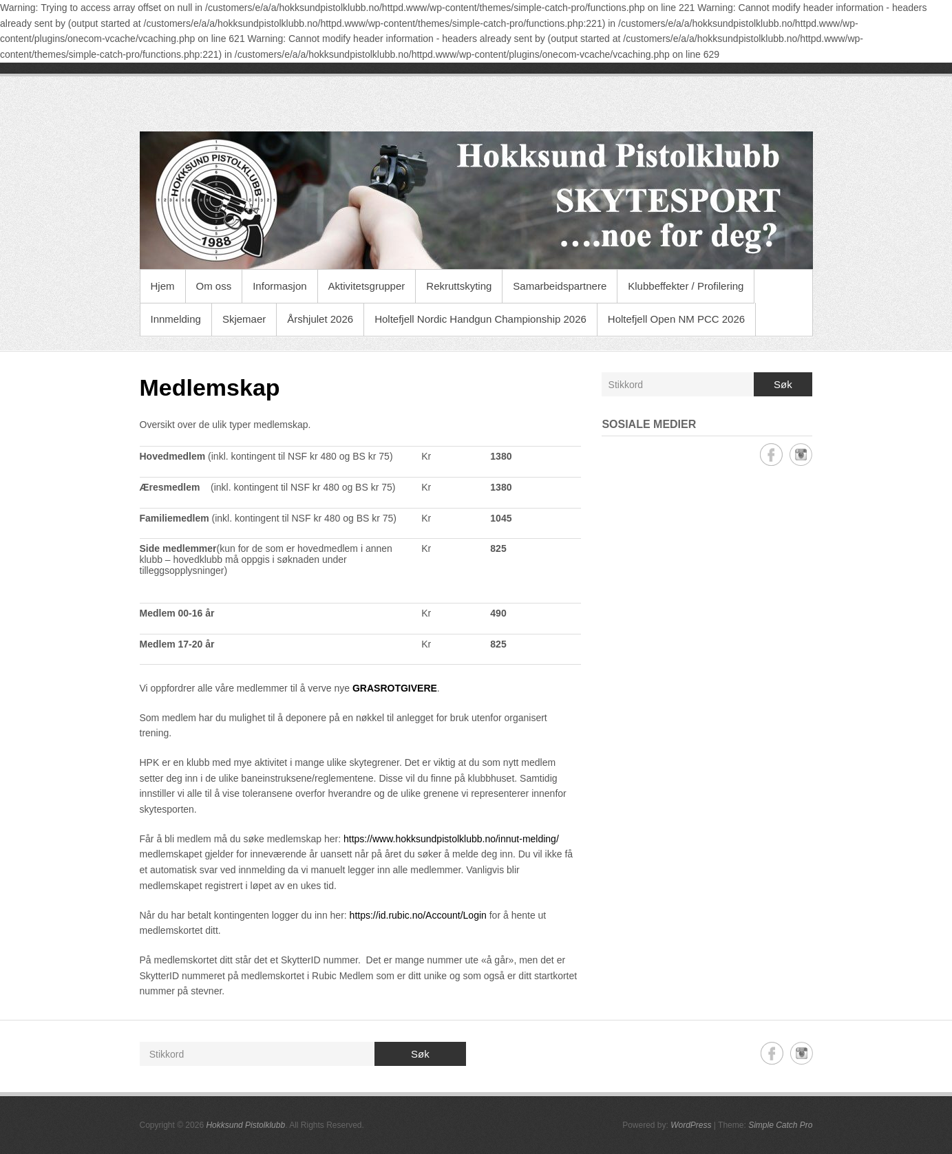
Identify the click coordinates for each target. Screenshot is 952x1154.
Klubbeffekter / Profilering (685, 286)
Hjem (163, 286)
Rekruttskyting (458, 286)
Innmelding (176, 319)
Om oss (214, 286)
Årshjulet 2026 (320, 319)
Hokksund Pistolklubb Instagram (801, 454)
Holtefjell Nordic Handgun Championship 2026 (480, 319)
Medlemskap (210, 387)
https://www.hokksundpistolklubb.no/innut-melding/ (451, 838)
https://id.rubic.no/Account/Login (418, 915)
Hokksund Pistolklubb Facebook (771, 454)
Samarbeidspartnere (559, 286)
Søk (783, 384)
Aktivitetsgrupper (366, 286)
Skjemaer (244, 319)
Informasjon (279, 286)
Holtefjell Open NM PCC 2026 (676, 319)
